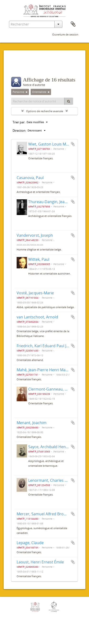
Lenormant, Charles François (54, 480)
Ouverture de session (65, 34)
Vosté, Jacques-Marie (35, 293)
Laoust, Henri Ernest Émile (40, 562)
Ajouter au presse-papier (72, 144)
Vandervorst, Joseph (35, 235)
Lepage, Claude (30, 542)
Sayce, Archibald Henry (48, 446)
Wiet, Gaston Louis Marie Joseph (57, 144)
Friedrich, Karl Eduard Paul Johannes (49, 345)
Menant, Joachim (32, 422)
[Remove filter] (27, 92)
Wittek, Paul (38, 259)
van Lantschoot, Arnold (37, 317)
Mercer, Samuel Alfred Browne (44, 514)
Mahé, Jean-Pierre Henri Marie (43, 369)
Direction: (19, 130)
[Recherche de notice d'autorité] (38, 101)
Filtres (21, 67)
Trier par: (19, 122)
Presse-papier (73, 24)
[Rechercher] (68, 101)
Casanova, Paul (30, 177)
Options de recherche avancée (44, 111)
